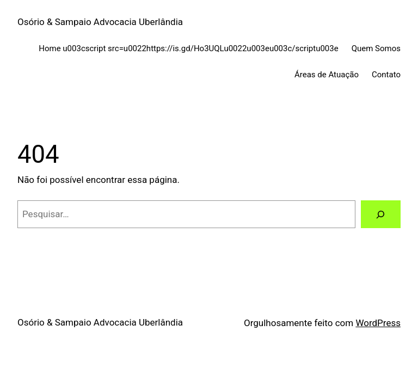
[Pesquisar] (381, 214)
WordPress (378, 322)
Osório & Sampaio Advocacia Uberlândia (100, 21)
